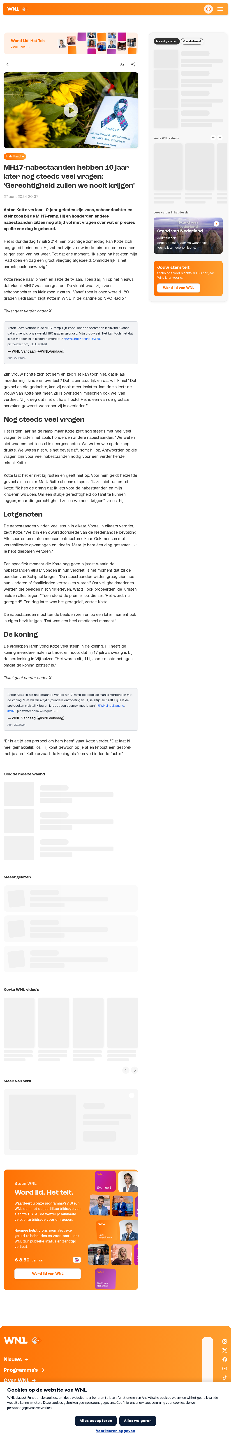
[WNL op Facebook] (224, 1359)
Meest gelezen (166, 41)
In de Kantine (15, 156)
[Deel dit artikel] (133, 64)
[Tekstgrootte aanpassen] (122, 64)
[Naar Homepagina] (18, 9)
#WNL (96, 339)
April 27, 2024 (16, 358)
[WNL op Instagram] (224, 1341)
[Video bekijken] (71, 110)
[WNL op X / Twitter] (224, 1350)
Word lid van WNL (47, 1274)
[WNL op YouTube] (224, 1368)
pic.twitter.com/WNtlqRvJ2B (37, 711)
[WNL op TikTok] (224, 1377)
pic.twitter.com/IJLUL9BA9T (27, 344)
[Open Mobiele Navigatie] (220, 9)
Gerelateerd (192, 41)
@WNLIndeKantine (77, 339)
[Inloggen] (208, 9)
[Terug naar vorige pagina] (8, 64)
